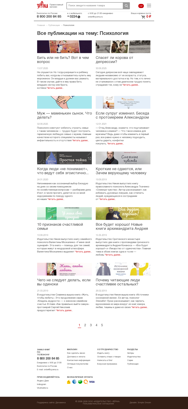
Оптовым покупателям (77, 364)
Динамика (60, 403)
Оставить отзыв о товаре (108, 357)
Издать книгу (103, 353)
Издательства (134, 357)
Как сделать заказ (76, 353)
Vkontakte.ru (42, 388)
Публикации (54, 25)
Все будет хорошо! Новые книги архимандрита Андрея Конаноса (122, 229)
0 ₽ (141, 6)
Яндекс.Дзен (43, 381)
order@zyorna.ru (95, 17)
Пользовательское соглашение (98, 404)
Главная (41, 25)
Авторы (130, 353)
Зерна (42, 5)
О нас (70, 368)
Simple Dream (144, 403)
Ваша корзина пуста (141, 13)
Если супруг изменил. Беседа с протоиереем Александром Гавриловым (122, 118)
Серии (130, 360)
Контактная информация (78, 360)
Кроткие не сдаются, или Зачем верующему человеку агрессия (121, 173)
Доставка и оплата (76, 357)
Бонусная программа (107, 364)
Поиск (126, 6)
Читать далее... (55, 88)
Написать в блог (104, 360)
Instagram (41, 384)
